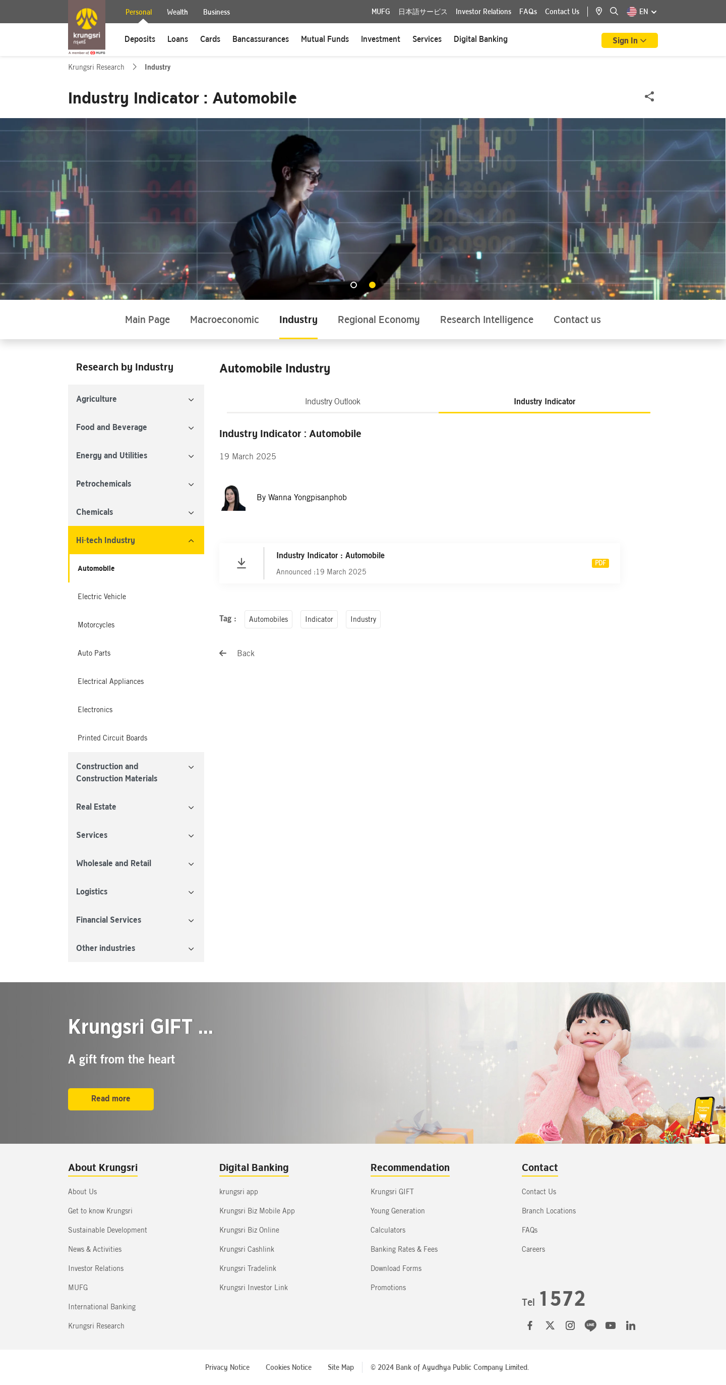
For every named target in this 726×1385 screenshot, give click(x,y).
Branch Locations (549, 1210)
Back (237, 653)
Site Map (341, 1367)
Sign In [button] (626, 40)
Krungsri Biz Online (249, 1230)
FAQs (528, 11)
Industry (298, 319)
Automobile (96, 568)
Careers (533, 1249)
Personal (139, 13)
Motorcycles (96, 624)
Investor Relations (483, 11)
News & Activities (95, 1249)
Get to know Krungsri (100, 1210)
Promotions (388, 1287)
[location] (603, 11)
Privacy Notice (227, 1367)
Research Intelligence (486, 319)
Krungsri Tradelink (247, 1268)
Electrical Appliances (111, 681)
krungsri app (238, 1191)
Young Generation (398, 1210)
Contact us (577, 319)
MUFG (381, 11)
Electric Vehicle (102, 596)
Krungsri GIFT (392, 1191)
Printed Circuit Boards (112, 737)
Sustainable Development (107, 1230)
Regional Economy (379, 319)
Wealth (177, 12)
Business (216, 12)
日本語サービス (423, 11)
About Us (82, 1191)
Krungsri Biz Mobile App (257, 1210)
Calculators (388, 1230)
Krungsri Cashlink (246, 1249)
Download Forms (396, 1268)
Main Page (147, 319)
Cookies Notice (289, 1367)
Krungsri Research (97, 67)
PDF (600, 563)
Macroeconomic (224, 319)
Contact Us (562, 11)
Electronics (95, 709)
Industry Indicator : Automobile (330, 555)
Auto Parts (94, 653)
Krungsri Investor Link (253, 1287)
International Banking (102, 1306)
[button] (353, 285)
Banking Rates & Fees (404, 1249)
